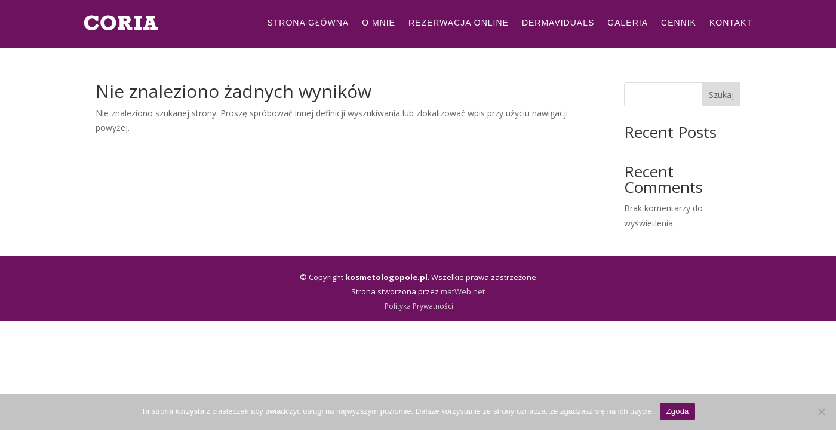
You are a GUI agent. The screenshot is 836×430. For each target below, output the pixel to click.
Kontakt (730, 22)
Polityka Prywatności (419, 306)
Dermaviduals (558, 22)
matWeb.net (463, 291)
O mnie (378, 22)
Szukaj (721, 94)
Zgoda (677, 411)
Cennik (678, 22)
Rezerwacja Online (458, 22)
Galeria (627, 22)
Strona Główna (308, 22)
